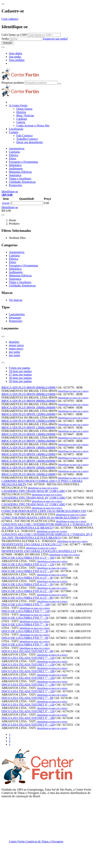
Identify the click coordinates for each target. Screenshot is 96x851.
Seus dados (15, 53)
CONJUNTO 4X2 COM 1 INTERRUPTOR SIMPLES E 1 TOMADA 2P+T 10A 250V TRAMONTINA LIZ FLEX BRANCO (46, 536)
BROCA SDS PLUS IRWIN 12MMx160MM (28, 414)
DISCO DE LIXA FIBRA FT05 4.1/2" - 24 (27, 571)
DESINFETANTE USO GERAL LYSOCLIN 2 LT (31, 544)
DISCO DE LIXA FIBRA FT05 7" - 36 (24, 624)
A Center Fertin (18, 105)
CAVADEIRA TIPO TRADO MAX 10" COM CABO (33, 497)
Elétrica (13, 155)
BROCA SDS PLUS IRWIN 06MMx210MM (28, 387)
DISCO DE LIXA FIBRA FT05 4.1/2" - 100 (27, 557)
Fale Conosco (24, 135)
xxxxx (5, 203)
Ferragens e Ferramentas (23, 161)
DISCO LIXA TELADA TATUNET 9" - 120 (28, 704)
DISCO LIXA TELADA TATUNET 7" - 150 (28, 664)
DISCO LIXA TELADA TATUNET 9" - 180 (28, 718)
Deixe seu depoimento (29, 142)
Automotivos (17, 148)
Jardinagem (16, 168)
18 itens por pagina (20, 371)
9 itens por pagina (19, 367)
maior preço (16, 348)
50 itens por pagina (20, 381)
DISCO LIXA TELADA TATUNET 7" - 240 (28, 684)
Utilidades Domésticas (22, 181)
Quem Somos (24, 108)
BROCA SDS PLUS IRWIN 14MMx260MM (28, 460)
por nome (14, 351)
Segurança (15, 175)
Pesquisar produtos (12, 82)
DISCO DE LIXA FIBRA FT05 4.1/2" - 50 (27, 584)
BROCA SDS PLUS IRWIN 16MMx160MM (28, 467)
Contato (13, 132)
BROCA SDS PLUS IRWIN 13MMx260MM (28, 440)
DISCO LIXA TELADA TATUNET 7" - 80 (27, 697)
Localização (16, 128)
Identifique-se (9, 207)
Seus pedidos (17, 60)
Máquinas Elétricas (20, 171)
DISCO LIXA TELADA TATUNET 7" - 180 (28, 671)
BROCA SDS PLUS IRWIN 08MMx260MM (28, 400)
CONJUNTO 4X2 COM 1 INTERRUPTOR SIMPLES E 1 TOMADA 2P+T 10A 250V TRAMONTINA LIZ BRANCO (46, 526)
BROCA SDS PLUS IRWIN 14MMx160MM (28, 447)
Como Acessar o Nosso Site (32, 125)
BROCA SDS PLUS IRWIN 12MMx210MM (28, 420)
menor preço (16, 345)
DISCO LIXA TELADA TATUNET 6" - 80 (27, 651)
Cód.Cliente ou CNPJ (14, 34)
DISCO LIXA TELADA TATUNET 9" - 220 (28, 724)
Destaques (15, 317)
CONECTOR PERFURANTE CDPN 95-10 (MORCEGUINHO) (40, 517)
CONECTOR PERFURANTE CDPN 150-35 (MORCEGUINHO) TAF (43, 511)
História (21, 112)
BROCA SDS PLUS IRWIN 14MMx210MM (28, 454)
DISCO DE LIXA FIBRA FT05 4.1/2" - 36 (27, 577)
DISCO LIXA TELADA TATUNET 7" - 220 (28, 677)
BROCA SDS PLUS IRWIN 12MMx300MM (28, 427)
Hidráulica (15, 165)
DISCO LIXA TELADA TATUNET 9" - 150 (28, 711)
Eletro (12, 158)
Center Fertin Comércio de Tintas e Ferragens (36, 841)
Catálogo (21, 118)
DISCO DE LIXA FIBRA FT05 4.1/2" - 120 (27, 564)
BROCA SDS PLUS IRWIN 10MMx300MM (28, 407)
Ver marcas (15, 300)
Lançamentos (17, 314)
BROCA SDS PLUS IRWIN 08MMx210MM (28, 394)
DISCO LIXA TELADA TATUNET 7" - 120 (28, 657)
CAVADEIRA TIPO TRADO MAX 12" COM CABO (33, 504)
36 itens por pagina (20, 377)
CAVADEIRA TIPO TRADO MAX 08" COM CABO (33, 491)
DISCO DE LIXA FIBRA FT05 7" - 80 (24, 644)
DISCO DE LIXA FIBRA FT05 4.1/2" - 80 (27, 597)
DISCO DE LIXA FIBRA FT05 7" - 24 (24, 617)
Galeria (20, 122)
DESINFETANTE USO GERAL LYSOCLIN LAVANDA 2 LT (38, 551)
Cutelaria (14, 151)
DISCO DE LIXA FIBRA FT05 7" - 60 (24, 637)
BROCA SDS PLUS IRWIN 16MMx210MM (28, 474)
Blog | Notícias (25, 115)
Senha (5, 38)
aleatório (14, 341)
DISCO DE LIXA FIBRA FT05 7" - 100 (25, 604)
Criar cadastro (9, 18)
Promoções (15, 185)
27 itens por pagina (20, 374)
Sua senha (15, 56)
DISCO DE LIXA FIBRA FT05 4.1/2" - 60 (27, 591)
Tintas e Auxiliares (20, 178)
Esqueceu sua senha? (55, 38)
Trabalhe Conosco (27, 138)
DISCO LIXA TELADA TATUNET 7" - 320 (28, 691)
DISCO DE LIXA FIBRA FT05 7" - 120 (25, 611)
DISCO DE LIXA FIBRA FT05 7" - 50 (24, 631)
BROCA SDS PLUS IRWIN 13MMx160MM (28, 434)
